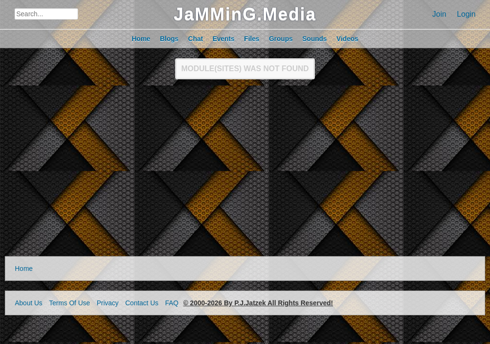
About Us (29, 303)
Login (466, 14)
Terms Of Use (69, 303)
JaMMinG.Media (245, 14)
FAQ (171, 303)
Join (439, 14)
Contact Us (141, 303)
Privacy (108, 303)
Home (24, 268)
